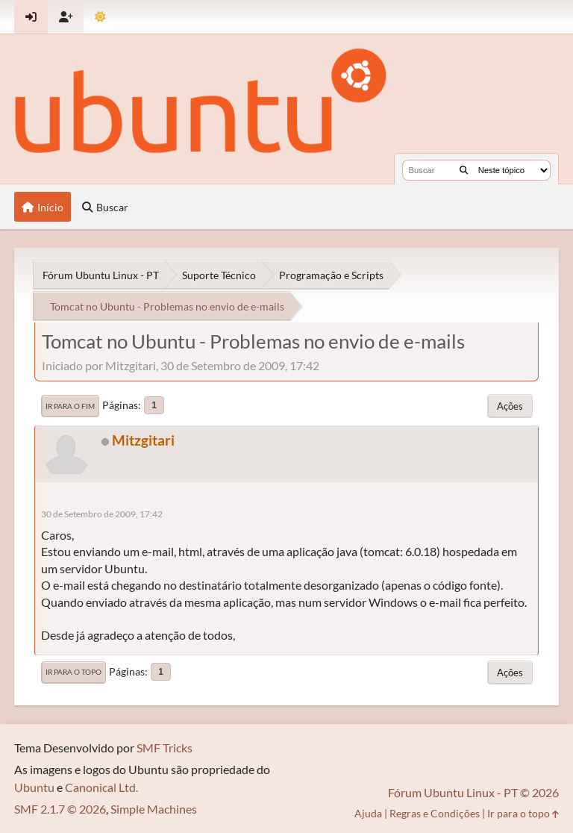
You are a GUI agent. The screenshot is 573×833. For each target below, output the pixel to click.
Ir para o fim (70, 406)
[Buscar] (463, 170)
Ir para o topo (73, 671)
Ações (510, 406)
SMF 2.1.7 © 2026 (60, 809)
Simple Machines (153, 809)
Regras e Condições (434, 813)
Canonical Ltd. (101, 787)
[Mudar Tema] (100, 17)
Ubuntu (34, 787)
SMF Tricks (164, 747)
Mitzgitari (143, 440)
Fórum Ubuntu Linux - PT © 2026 (473, 792)
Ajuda (368, 813)
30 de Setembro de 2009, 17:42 (102, 514)
